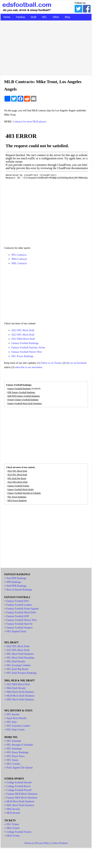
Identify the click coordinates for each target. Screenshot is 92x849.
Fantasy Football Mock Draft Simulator (24, 403)
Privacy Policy (42, 843)
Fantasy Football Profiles (18, 486)
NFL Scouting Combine (18, 665)
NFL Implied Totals (16, 631)
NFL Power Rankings (22, 356)
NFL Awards (12, 714)
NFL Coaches (13, 763)
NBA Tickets (13, 828)
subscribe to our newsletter (28, 367)
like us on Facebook (76, 363)
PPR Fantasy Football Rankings (21, 392)
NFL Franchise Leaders (18, 725)
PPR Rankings (13, 582)
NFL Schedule (13, 741)
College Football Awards (19, 782)
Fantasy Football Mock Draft (21, 612)
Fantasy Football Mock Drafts (20, 489)
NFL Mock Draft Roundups (20, 657)
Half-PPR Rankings (16, 585)
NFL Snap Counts (15, 729)
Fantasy (20, 17)
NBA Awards (13, 809)
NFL (44, 17)
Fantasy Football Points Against (22, 608)
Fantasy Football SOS (17, 601)
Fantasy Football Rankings (25, 343)
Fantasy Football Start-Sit (19, 623)
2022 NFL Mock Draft (22, 330)
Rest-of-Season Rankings (19, 589)
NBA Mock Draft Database (20, 692)
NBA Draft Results (16, 688)
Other (56, 17)
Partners (63, 843)
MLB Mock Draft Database (20, 695)
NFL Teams (12, 760)
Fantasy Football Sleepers (19, 627)
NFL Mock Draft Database (20, 654)
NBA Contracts (19, 259)
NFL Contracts (18, 254)
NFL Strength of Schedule (19, 744)
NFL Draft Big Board (16, 478)
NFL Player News (15, 756)
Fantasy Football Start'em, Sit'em (28, 347)
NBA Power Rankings (17, 500)
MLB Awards (13, 813)
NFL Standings (14, 748)
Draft (33, 17)
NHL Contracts (19, 263)
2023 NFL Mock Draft (22, 334)
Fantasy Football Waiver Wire (26, 352)
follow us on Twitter (51, 363)
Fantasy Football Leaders (19, 604)
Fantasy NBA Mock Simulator (21, 797)
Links (55, 843)
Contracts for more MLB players (29, 121)
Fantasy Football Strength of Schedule (24, 493)
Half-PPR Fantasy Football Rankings (23, 396)
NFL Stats (11, 722)
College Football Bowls (18, 786)
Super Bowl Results (16, 718)
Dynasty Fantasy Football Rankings (23, 399)
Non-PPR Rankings (16, 578)
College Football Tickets (18, 832)
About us (29, 843)
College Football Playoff (18, 790)
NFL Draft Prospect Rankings (21, 673)
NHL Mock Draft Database (20, 699)
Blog (67, 17)
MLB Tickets (13, 835)
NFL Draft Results (15, 661)
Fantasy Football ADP (17, 616)
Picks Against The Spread (19, 767)
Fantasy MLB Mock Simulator (21, 794)
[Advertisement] (46, 47)
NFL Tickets (12, 824)
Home (6, 17)
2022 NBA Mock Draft (23, 338)
